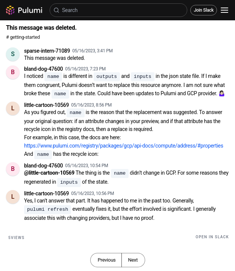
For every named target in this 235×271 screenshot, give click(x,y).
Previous (107, 260)
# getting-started (23, 37)
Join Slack (204, 10)
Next (133, 260)
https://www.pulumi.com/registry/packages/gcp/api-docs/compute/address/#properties (123, 146)
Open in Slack (212, 237)
